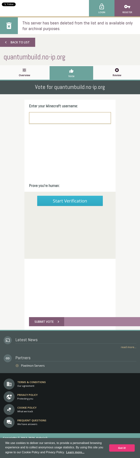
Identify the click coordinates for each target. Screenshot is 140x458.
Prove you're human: (44, 185)
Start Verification (70, 201)
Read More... (128, 347)
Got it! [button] (122, 448)
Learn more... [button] (75, 452)
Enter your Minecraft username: (53, 105)
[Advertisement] (70, 153)
